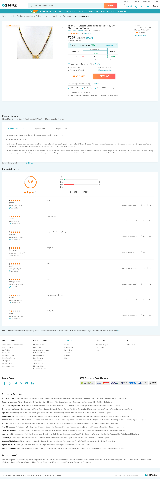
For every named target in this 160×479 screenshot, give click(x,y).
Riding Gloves (84, 434)
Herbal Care (96, 448)
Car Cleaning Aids (35, 434)
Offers (113, 11)
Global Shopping (124, 11)
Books (43, 441)
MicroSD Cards (127, 409)
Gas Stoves (32, 460)
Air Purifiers (50, 460)
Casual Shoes (40, 423)
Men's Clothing (27, 420)
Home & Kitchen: (8, 416)
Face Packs (80, 448)
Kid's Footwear (40, 438)
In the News (68, 350)
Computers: (6, 402)
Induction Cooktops (84, 413)
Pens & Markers (68, 441)
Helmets (46, 434)
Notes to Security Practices (32, 475)
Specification (40, 128)
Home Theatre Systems (40, 405)
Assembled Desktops (95, 402)
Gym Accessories (49, 445)
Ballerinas (84, 423)
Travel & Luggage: (8, 427)
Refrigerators (74, 405)
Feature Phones (43, 398)
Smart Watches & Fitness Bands (109, 409)
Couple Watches (21, 460)
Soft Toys (67, 438)
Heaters (14, 462)
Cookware (67, 416)
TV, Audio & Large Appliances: (13, 405)
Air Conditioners (99, 405)
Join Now (98, 64)
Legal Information (63, 128)
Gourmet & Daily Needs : (11, 441)
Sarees (121, 420)
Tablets (80, 398)
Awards (67, 353)
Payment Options (8, 355)
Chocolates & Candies (92, 441)
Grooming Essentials (24, 448)
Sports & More (94, 11)
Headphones (28, 409)
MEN (54, 11)
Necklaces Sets (57, 430)
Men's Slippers (30, 423)
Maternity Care (94, 438)
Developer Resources (40, 369)
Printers (20, 402)
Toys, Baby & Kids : (9, 438)
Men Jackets (134, 460)
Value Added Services (103, 398)
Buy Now (104, 76)
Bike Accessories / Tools (19, 434)
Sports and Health (8, 445)
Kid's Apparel (104, 438)
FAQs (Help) (6, 361)
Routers (27, 402)
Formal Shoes (65, 423)
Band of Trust (69, 347)
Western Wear (84, 420)
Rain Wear (69, 462)
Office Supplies (25, 441)
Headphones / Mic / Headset (65, 460)
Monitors (50, 402)
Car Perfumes (95, 434)
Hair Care (57, 448)
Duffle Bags (20, 427)
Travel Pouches (39, 427)
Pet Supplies (36, 441)
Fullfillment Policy (39, 353)
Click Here (29, 163)
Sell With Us (127, 1)
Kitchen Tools (77, 416)
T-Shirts (128, 420)
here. (119, 330)
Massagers (60, 445)
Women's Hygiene (118, 448)
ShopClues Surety (8, 358)
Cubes (85, 438)
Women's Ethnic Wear (40, 420)
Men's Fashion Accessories (58, 420)
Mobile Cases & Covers (61, 409)
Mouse (95, 409)
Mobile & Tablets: (8, 398)
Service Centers (7, 363)
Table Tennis (85, 445)
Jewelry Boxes (109, 430)
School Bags (109, 427)
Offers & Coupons (8, 460)
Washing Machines (86, 405)
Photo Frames (37, 462)
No (150, 205)
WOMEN (61, 11)
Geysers (108, 413)
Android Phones (20, 398)
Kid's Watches (120, 430)
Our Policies (6, 350)
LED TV (126, 460)
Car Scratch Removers (109, 434)
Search (110, 5)
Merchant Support (102, 345)
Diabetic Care (70, 445)
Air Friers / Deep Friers (110, 460)
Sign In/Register (7, 347)
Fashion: (5, 420)
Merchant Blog (38, 366)
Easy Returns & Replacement (12, 345)
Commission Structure (41, 350)
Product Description (16, 128)
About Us (68, 341)
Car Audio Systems (24, 462)
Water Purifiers (46, 413)
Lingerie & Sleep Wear (139, 420)
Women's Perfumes (68, 448)
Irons (121, 460)
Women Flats (75, 423)
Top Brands (87, 462)
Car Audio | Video (124, 434)
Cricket (78, 445)
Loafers (91, 423)
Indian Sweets (106, 441)
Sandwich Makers (95, 460)
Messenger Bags (98, 427)
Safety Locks (119, 427)
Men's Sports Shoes (17, 423)
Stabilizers (6, 462)
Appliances (82, 11)
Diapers (18, 438)
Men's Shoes (47, 462)
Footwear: (6, 423)
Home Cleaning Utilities (91, 416)
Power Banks (38, 409)
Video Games (59, 402)
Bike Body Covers (56, 434)
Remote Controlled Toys (54, 438)
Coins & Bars (21, 430)
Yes (144, 205)
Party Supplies (77, 438)
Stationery (58, 441)
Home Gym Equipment (23, 445)
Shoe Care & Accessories (109, 423)
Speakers (117, 405)
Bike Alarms (135, 434)
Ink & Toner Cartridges (38, 402)
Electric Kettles (58, 413)
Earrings (95, 430)
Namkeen (50, 441)
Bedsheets (18, 416)
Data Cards (108, 402)
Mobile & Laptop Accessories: (13, 409)
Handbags (114, 420)
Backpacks (48, 409)
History (66, 345)
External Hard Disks (85, 409)
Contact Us (136, 1)
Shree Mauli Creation (75, 31)
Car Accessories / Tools (71, 434)
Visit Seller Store (139, 35)
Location (126, 6)
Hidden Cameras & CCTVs (59, 405)
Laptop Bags (29, 427)
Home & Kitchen (71, 11)
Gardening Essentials (122, 416)
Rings (101, 430)
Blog (66, 358)
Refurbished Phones (70, 398)
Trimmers (14, 413)
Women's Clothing (15, 420)
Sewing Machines (98, 413)
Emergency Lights (34, 413)
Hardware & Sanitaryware (32, 416)
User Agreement (8, 366)
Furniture (60, 416)
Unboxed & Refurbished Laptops (76, 402)
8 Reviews (87, 34)
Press (98, 350)
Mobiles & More (45, 11)
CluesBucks (6, 353)
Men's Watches (31, 430)
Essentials (105, 11)
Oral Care (88, 448)
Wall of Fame (56, 475)
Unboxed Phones (56, 398)
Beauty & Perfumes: (9, 448)
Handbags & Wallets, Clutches (100, 420)
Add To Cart (79, 76)
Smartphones (32, 398)
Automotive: (6, 434)
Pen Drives (73, 409)
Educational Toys (28, 438)
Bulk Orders (100, 347)
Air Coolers (41, 460)
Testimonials (37, 361)
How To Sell (37, 347)
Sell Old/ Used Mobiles (119, 398)
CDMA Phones (89, 398)
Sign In (155, 6)
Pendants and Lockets (83, 430)
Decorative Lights (59, 462)
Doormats (103, 416)
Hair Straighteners (70, 413)
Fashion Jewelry (69, 430)
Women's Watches (44, 430)
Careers (67, 355)
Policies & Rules (38, 355)
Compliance (47, 475)
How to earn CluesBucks (109, 45)
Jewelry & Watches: (9, 430)
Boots (97, 423)
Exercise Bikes (37, 445)
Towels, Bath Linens (49, 416)
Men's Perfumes (47, 448)
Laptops (14, 402)
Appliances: (6, 413)
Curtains (111, 416)
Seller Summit (38, 363)
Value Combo (106, 448)
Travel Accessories (76, 427)
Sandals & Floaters (52, 423)
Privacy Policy (6, 475)
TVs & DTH (27, 405)
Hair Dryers (23, 413)
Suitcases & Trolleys (62, 427)
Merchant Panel (38, 345)
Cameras (109, 405)
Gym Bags (87, 427)
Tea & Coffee (79, 441)
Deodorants (36, 448)
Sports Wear (73, 420)
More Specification (105, 70)
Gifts (114, 441)
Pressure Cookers (82, 460)
